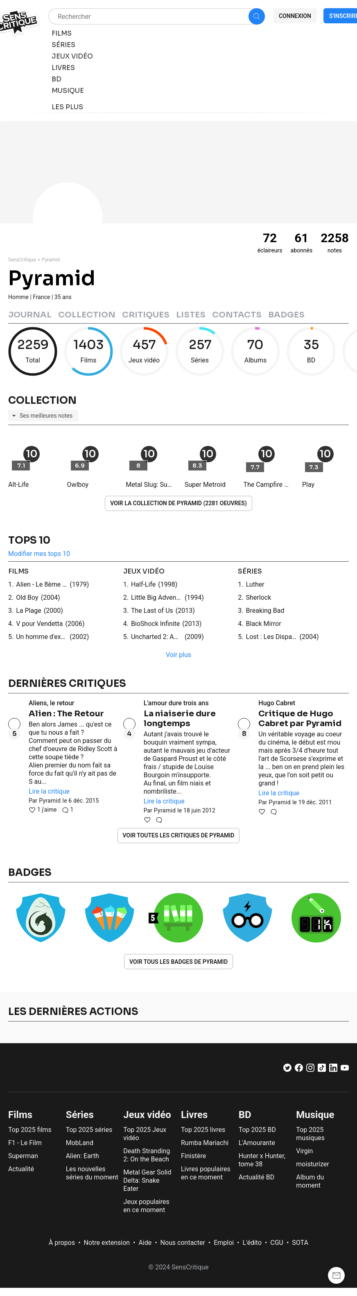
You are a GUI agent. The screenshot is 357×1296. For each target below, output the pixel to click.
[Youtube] (345, 1069)
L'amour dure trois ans (176, 703)
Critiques (145, 315)
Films (20, 1114)
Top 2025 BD (257, 1130)
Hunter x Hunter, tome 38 (262, 1160)
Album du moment (310, 1181)
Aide (144, 1242)
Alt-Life (18, 484)
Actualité (21, 1169)
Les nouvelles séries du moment (92, 1173)
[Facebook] (299, 1069)
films (18, 571)
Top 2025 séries (89, 1130)
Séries (80, 1114)
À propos (62, 1242)
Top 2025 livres (203, 1130)
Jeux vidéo (147, 1114)
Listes (191, 315)
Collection (86, 315)
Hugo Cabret (276, 703)
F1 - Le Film (25, 1143)
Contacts (237, 315)
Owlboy (77, 484)
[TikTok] (322, 1069)
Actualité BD (257, 1177)
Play (308, 484)
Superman (23, 1156)
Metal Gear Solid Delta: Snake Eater (147, 1180)
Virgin (304, 1151)
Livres (194, 1114)
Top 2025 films (30, 1130)
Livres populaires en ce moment (205, 1173)
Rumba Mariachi (204, 1143)
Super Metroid (205, 484)
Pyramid (51, 260)
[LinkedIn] (333, 1069)
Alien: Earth (82, 1156)
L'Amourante (257, 1143)
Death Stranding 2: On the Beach (146, 1155)
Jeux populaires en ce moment (146, 1206)
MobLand (79, 1143)
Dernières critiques (67, 683)
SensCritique (22, 260)
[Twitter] (287, 1069)
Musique (315, 1114)
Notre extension (107, 1242)
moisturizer (312, 1164)
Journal (30, 315)
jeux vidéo (144, 571)
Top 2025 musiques (310, 1134)
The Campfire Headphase (266, 484)
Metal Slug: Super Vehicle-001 (149, 484)
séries (250, 571)
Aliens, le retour (52, 703)
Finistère (193, 1156)
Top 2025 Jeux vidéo (144, 1134)
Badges (286, 315)
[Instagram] (310, 1069)
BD (245, 1114)
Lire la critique (49, 791)
